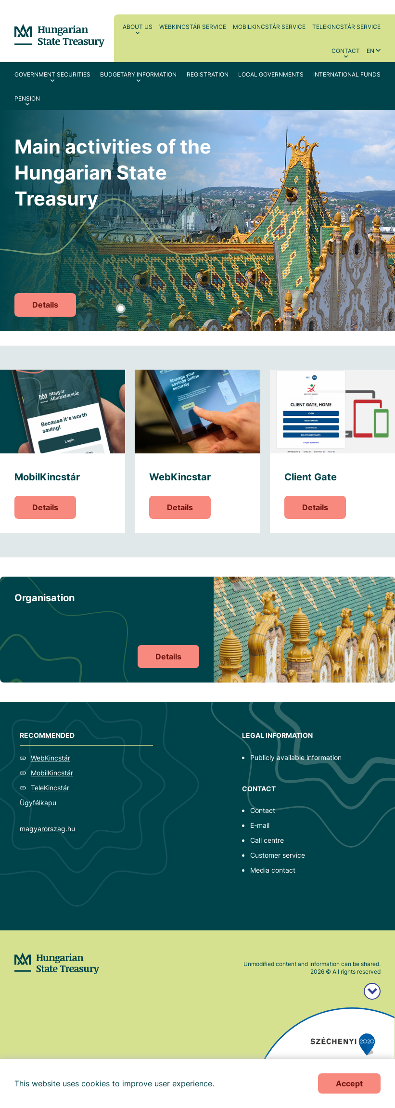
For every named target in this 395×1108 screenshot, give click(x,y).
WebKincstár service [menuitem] (192, 26)
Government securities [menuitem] (52, 74)
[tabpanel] (197, 220)
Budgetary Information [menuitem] (138, 74)
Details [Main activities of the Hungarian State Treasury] (45, 304)
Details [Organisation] (168, 656)
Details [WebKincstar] (180, 507)
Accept (349, 1083)
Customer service (277, 855)
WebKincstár (50, 758)
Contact (262, 810)
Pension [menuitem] (27, 98)
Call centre (267, 840)
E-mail (259, 825)
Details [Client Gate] (315, 507)
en (370, 50)
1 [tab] (121, 308)
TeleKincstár (50, 788)
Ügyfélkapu (38, 803)
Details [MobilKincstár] (45, 507)
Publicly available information (296, 757)
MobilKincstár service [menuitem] (269, 26)
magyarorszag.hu (47, 829)
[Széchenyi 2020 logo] (372, 991)
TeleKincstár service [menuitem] (346, 26)
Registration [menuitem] (208, 74)
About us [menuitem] (138, 26)
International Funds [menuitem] (347, 74)
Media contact (272, 870)
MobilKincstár (52, 773)
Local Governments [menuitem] (271, 74)
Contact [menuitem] (345, 50)
